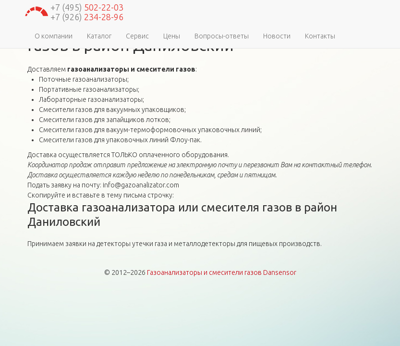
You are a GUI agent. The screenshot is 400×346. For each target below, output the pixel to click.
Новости (277, 36)
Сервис (137, 36)
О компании (54, 36)
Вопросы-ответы (221, 36)
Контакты (320, 36)
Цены (171, 36)
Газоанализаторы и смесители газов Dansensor (221, 272)
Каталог (99, 36)
